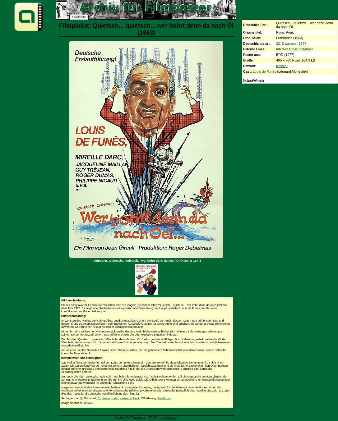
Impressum (169, 417)
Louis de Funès (264, 71)
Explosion (104, 398)
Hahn (114, 398)
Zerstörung (164, 398)
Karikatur (125, 398)
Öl (81, 398)
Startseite (79, 17)
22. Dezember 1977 (291, 43)
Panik (136, 398)
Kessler (282, 66)
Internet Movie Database (294, 49)
